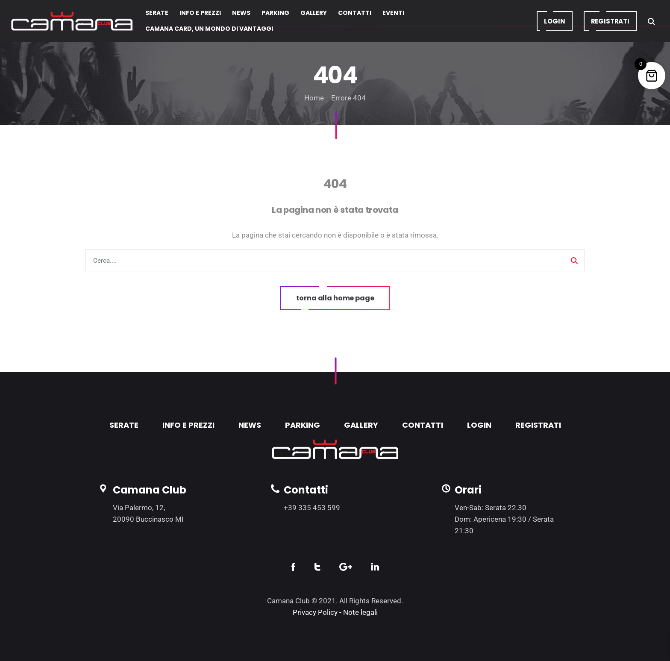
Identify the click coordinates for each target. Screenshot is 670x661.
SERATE (123, 425)
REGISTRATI (538, 425)
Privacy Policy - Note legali (335, 612)
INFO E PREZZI (188, 425)
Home (314, 98)
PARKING (302, 425)
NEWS (249, 425)
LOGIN (479, 425)
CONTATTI (422, 425)
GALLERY (361, 425)
